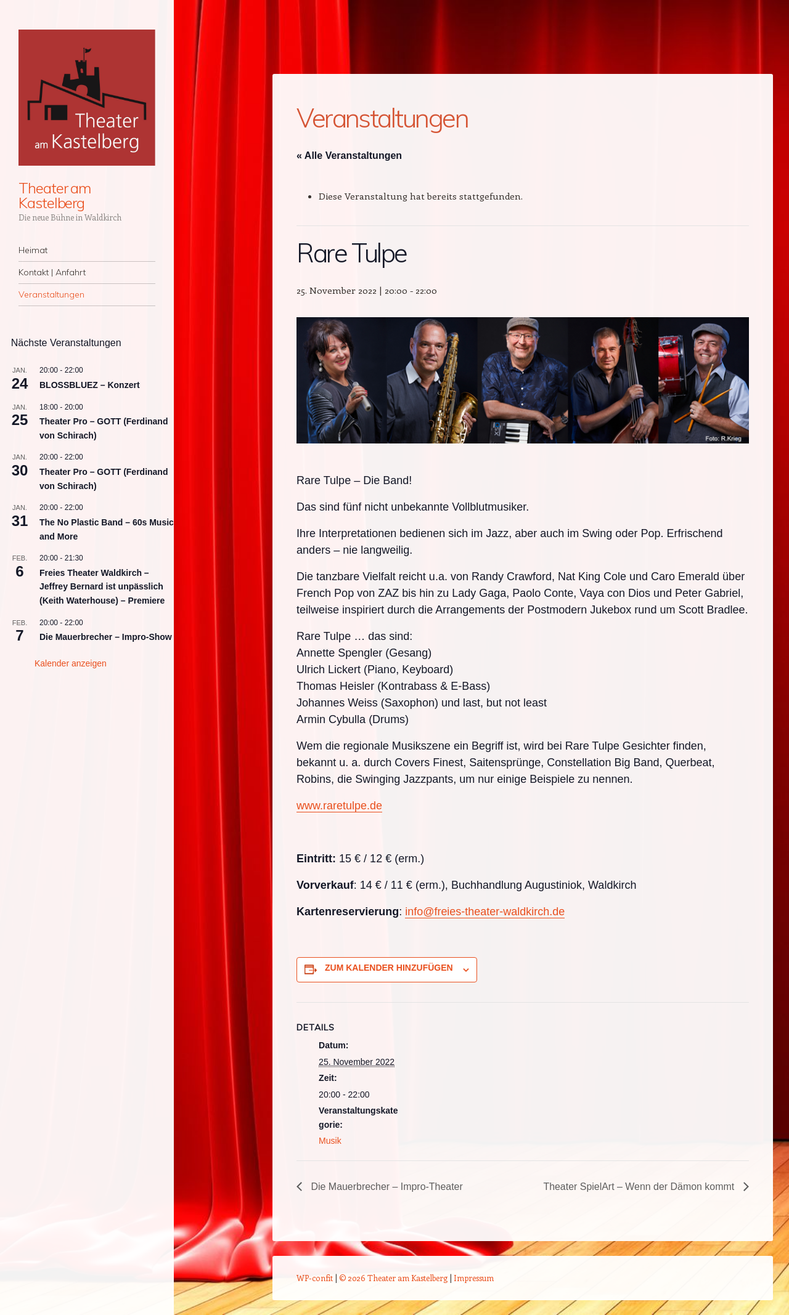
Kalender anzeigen (71, 663)
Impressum (474, 1278)
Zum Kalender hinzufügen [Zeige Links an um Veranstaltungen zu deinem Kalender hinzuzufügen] (389, 968)
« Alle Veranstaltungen (349, 155)
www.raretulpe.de (339, 805)
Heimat (32, 250)
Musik (330, 1141)
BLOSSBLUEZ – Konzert (89, 385)
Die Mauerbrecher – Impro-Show (105, 637)
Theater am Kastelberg (54, 195)
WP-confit (314, 1278)
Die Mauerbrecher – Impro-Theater (386, 1186)
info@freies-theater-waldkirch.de (485, 911)
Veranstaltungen (51, 294)
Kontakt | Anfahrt (52, 272)
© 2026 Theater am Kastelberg (393, 1278)
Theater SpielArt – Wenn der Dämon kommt (639, 1186)
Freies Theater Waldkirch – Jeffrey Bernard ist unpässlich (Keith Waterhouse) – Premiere (102, 586)
